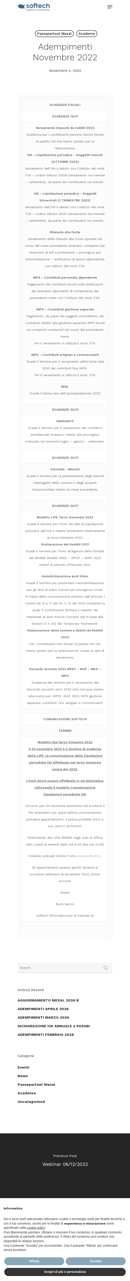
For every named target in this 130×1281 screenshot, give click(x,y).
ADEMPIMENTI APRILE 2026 (43, 1009)
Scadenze (87, 34)
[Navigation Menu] (109, 7)
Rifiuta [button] (34, 1261)
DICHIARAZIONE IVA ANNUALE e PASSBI (54, 1026)
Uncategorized (31, 1101)
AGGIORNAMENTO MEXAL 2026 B (48, 1000)
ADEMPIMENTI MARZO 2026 (43, 1017)
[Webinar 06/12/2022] (65, 1161)
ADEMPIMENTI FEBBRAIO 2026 (46, 1034)
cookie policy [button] (36, 1228)
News (23, 1076)
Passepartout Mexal (54, 34)
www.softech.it (88, 856)
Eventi (23, 1067)
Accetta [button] (96, 1261)
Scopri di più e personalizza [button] (65, 1272)
